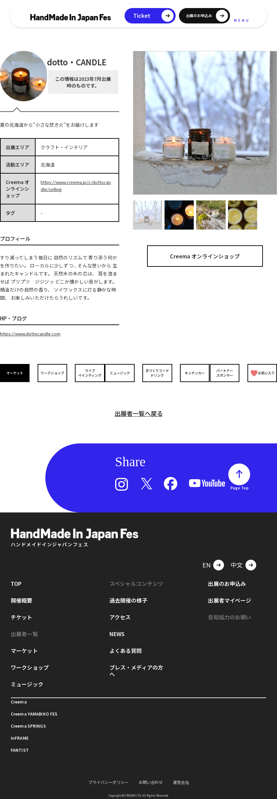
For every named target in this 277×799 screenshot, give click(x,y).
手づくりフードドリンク (156, 372)
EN (206, 556)
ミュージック (121, 372)
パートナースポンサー (226, 372)
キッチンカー (191, 372)
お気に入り (261, 372)
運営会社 (181, 774)
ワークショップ (51, 372)
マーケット (16, 372)
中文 (237, 556)
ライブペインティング (86, 372)
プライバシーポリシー (108, 774)
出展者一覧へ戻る (138, 405)
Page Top (239, 479)
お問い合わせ (151, 774)
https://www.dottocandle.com (33, 333)
